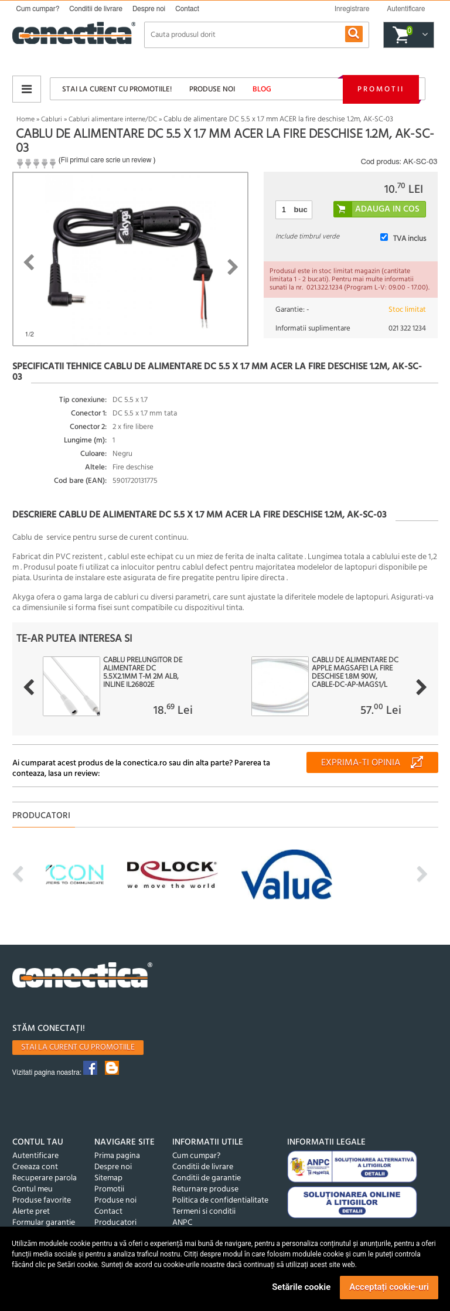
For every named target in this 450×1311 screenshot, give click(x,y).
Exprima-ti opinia (360, 763)
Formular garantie (43, 1223)
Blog (262, 89)
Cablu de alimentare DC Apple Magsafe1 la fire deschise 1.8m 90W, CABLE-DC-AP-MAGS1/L (355, 672)
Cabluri (51, 119)
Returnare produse (205, 1189)
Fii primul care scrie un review (106, 160)
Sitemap (108, 1178)
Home (25, 119)
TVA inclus (409, 239)
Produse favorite (41, 1200)
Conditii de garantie (206, 1178)
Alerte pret (31, 1211)
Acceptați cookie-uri (389, 1287)
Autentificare (35, 1156)
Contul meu (32, 1189)
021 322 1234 (407, 328)
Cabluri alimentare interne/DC (113, 119)
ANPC (182, 1223)
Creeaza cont (35, 1167)
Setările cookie (301, 1287)
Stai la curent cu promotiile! (117, 89)
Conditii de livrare (95, 8)
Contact (187, 8)
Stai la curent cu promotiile (78, 1047)
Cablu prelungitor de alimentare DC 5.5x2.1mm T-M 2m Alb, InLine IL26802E (142, 672)
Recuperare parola (44, 1178)
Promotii (380, 89)
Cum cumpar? (38, 8)
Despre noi (148, 8)
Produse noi (212, 89)
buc (301, 209)
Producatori (115, 1223)
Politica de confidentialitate (220, 1200)
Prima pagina (117, 1156)
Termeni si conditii (204, 1211)
